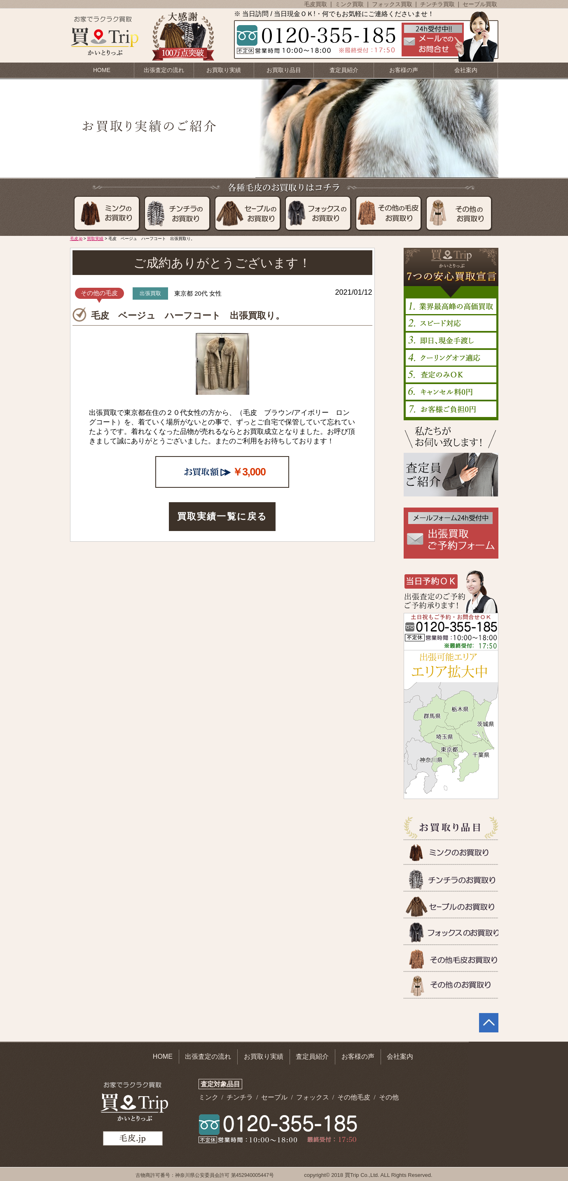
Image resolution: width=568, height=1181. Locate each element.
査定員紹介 (344, 70)
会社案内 (465, 70)
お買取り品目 (283, 70)
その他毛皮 (354, 1097)
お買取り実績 (223, 70)
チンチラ (241, 1097)
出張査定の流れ (164, 70)
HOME (101, 70)
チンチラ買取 (438, 4)
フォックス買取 (393, 4)
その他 (389, 1097)
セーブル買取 (480, 4)
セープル (275, 1097)
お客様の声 (403, 70)
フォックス (313, 1097)
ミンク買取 (350, 4)
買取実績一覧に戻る (222, 516)
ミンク (209, 1097)
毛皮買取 (316, 4)
